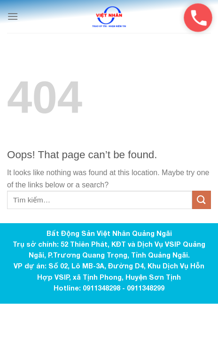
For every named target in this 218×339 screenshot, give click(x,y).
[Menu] (12, 16)
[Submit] (201, 200)
